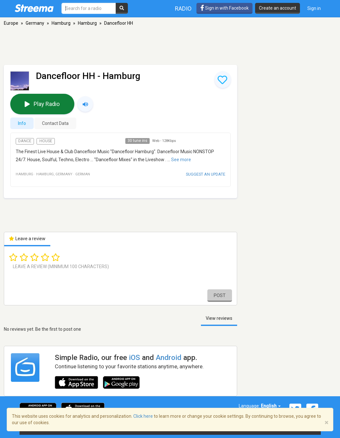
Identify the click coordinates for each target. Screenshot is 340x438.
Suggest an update (205, 174)
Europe (11, 23)
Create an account (277, 8)
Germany (35, 23)
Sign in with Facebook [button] (224, 8)
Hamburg (61, 23)
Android (168, 357)
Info (22, 123)
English (271, 405)
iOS (134, 357)
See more (181, 159)
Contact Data (55, 123)
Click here (143, 416)
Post (220, 295)
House (45, 141)
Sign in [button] (314, 8)
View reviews (219, 318)
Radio (183, 8)
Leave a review (27, 238)
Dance (24, 141)
